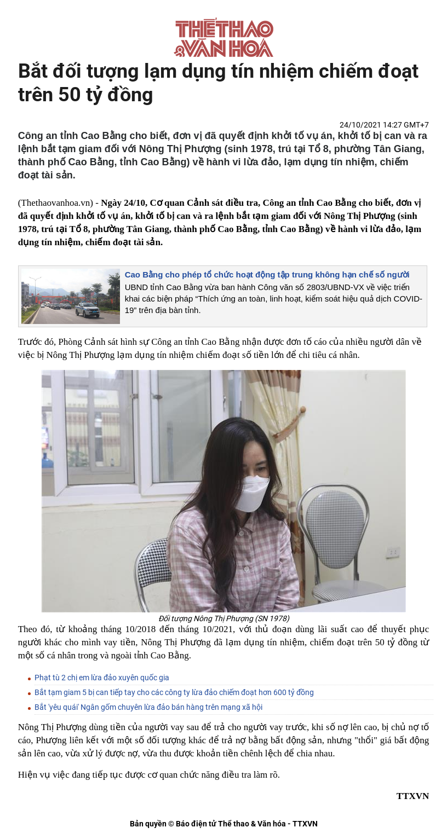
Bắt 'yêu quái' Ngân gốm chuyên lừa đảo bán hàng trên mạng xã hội (148, 707)
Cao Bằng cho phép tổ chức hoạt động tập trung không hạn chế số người (267, 274)
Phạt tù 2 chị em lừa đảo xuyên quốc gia (102, 677)
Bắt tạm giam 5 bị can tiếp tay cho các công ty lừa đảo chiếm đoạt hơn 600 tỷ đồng (174, 692)
